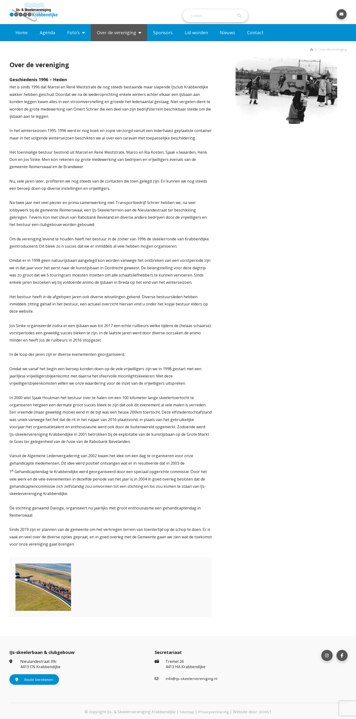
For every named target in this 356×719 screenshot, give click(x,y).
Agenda (47, 40)
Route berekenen (34, 678)
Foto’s (73, 40)
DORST (265, 710)
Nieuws (227, 40)
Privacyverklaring (213, 710)
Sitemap (186, 710)
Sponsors (163, 40)
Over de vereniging (116, 40)
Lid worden (196, 40)
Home (21, 40)
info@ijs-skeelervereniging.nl (186, 677)
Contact (255, 40)
